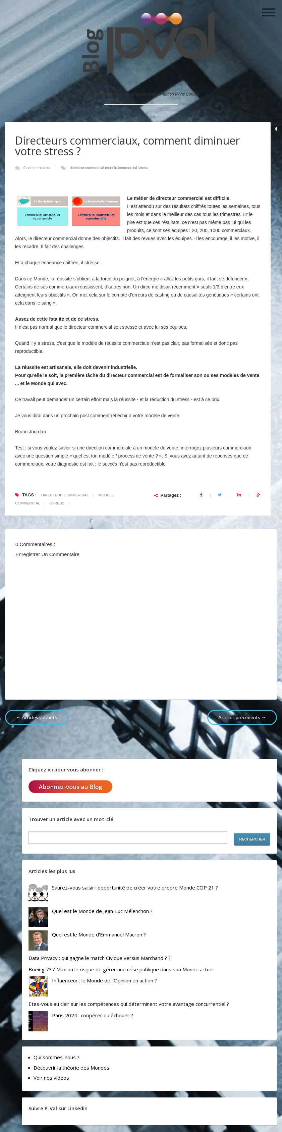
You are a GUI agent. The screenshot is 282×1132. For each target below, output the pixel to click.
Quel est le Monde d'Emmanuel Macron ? (99, 934)
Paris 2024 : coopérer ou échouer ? (92, 1015)
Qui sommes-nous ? (56, 1057)
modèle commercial (121, 168)
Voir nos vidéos (51, 1077)
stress (143, 168)
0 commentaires (37, 168)
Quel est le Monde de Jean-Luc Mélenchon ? (102, 911)
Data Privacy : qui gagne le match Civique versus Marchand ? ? (100, 958)
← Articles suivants (36, 717)
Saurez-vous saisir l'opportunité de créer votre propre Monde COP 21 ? (135, 887)
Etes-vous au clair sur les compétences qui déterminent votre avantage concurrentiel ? (129, 1004)
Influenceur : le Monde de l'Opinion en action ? (104, 980)
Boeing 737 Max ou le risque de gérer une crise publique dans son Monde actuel (121, 969)
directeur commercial (87, 168)
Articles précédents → (242, 717)
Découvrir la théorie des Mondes (71, 1067)
